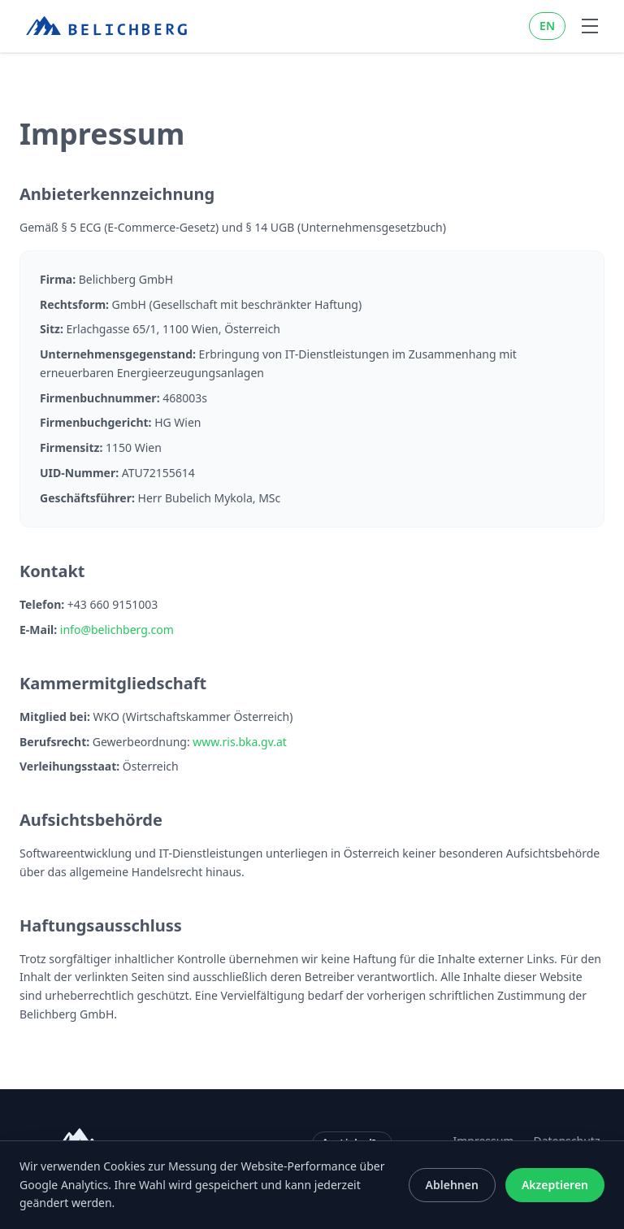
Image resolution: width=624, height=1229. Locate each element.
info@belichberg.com (117, 629)
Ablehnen (452, 1184)
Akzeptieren (555, 1184)
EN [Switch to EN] (547, 25)
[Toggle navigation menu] (589, 26)
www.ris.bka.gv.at (240, 741)
